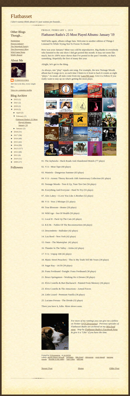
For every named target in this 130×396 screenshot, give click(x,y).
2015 (16, 142)
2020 (16, 106)
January (19, 128)
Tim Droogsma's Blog (19, 49)
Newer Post (46, 368)
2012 (16, 152)
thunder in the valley (56, 359)
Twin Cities (70, 359)
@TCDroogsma (89, 323)
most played (100, 357)
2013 (16, 148)
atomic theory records (56, 357)
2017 (16, 135)
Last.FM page (87, 75)
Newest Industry (17, 44)
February (20, 116)
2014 (16, 145)
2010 (16, 158)
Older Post (114, 368)
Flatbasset (21, 16)
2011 (16, 155)
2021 (16, 103)
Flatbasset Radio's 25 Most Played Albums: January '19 (26, 122)
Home (81, 368)
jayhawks (70, 357)
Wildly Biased (16, 55)
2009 (16, 162)
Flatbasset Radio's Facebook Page (101, 329)
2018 (16, 132)
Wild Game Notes (18, 52)
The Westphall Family (20, 46)
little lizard (79, 357)
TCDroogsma (21, 80)
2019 (16, 109)
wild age (80, 359)
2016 (16, 138)
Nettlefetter (15, 41)
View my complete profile (21, 90)
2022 (16, 99)
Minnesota (89, 357)
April (18, 113)
